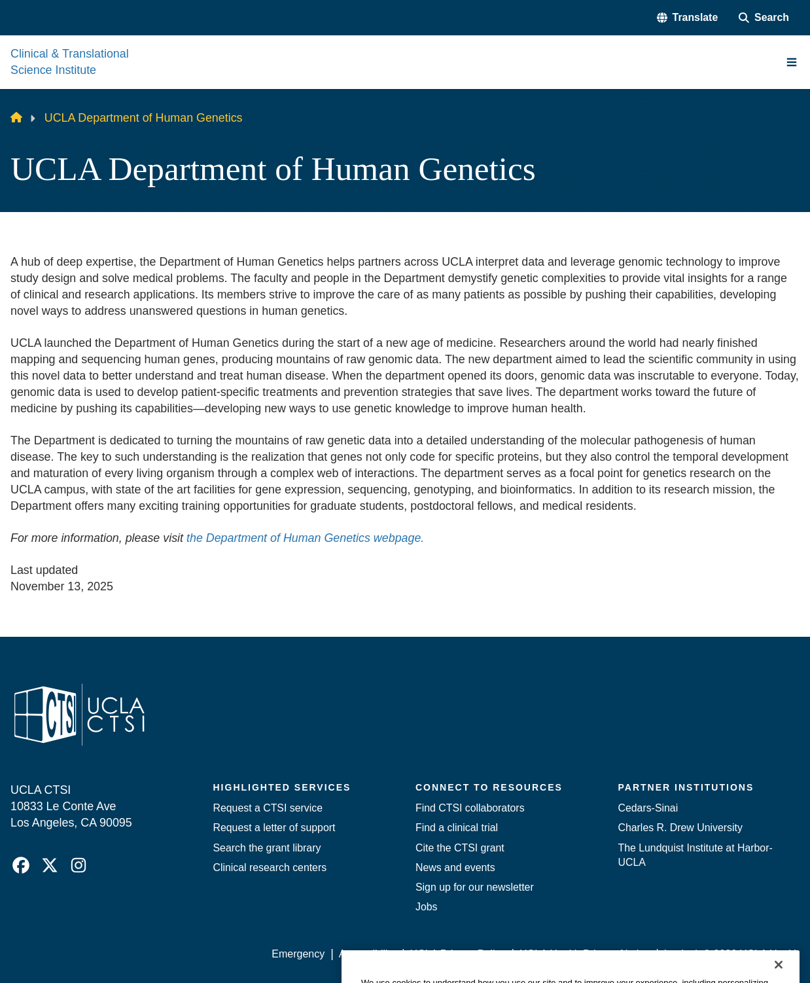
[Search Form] (764, 17)
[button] (687, 17)
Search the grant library (267, 847)
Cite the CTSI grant (459, 847)
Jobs (426, 906)
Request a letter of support (274, 827)
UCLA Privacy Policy (458, 953)
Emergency (298, 953)
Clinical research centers (270, 867)
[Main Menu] (792, 62)
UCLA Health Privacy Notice (584, 953)
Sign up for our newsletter (474, 887)
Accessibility (367, 953)
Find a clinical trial (456, 827)
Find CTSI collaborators (470, 807)
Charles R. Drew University (680, 827)
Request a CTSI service (268, 807)
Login (677, 953)
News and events (455, 867)
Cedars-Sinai (648, 807)
